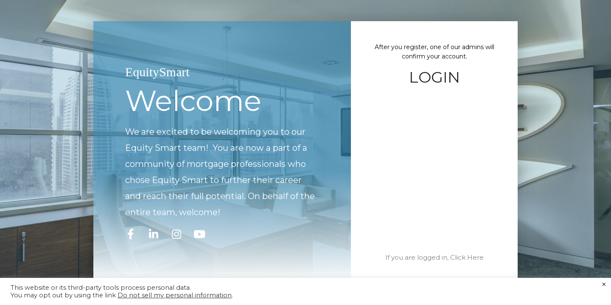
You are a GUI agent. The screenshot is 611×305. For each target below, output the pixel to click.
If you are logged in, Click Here (434, 257)
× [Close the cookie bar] (604, 284)
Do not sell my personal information (175, 295)
